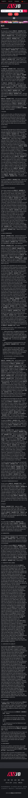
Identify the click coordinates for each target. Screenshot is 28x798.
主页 (5, 780)
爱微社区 (13, 793)
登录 (10, 14)
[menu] (14, 18)
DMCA (22, 780)
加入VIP (10, 1)
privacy (15, 782)
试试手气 (4, 1)
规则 (19, 780)
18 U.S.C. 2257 (9, 782)
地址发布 (17, 1)
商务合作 (20, 782)
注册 (16, 14)
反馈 (15, 780)
